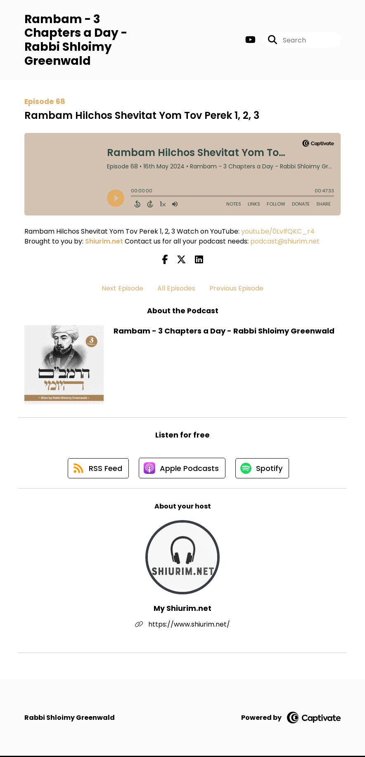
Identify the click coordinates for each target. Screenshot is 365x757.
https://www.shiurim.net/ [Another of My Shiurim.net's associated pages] (182, 625)
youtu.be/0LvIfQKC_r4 (278, 232)
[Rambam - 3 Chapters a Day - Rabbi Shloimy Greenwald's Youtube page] (250, 40)
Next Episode (122, 288)
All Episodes (176, 288)
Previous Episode (236, 288)
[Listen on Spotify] (263, 469)
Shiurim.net (104, 241)
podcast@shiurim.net (285, 241)
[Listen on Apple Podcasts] (182, 469)
